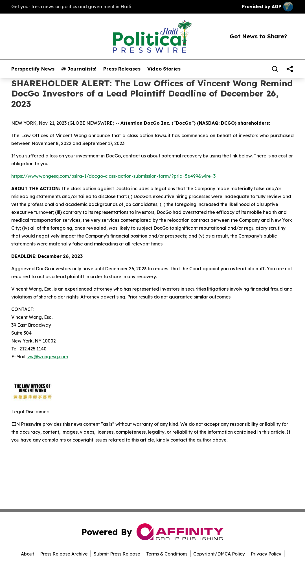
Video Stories (164, 69)
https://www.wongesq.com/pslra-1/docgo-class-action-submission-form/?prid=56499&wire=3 (113, 176)
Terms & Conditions (166, 554)
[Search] (275, 68)
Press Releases (122, 69)
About (27, 554)
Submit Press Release (117, 554)
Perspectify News (32, 69)
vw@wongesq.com (47, 356)
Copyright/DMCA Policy (219, 554)
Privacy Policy (266, 554)
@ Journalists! (78, 69)
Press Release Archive (64, 554)
